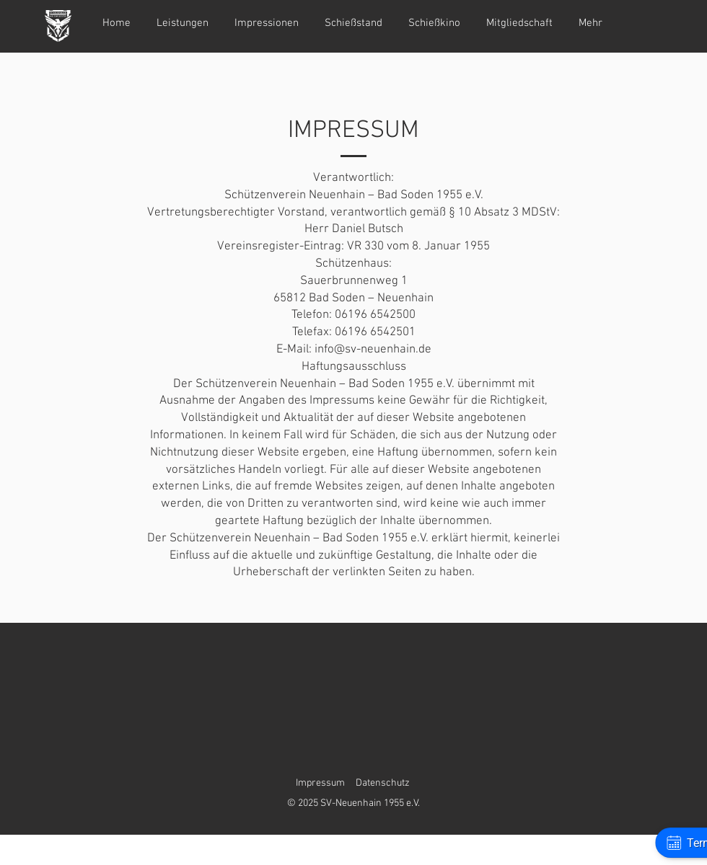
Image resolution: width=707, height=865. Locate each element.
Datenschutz (383, 783)
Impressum (320, 783)
